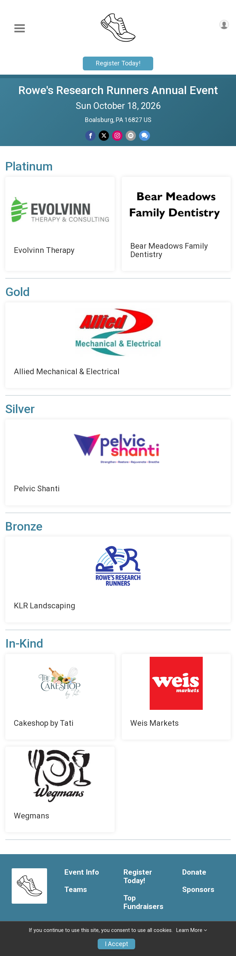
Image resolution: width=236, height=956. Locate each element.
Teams (75, 890)
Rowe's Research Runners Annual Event (118, 90)
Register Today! (118, 63)
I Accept (116, 944)
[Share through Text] (144, 136)
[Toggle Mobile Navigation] (19, 28)
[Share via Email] (131, 136)
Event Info (81, 872)
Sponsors (198, 890)
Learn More (189, 930)
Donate (194, 872)
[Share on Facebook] (90, 136)
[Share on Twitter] (104, 136)
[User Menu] (224, 24)
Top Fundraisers (143, 902)
